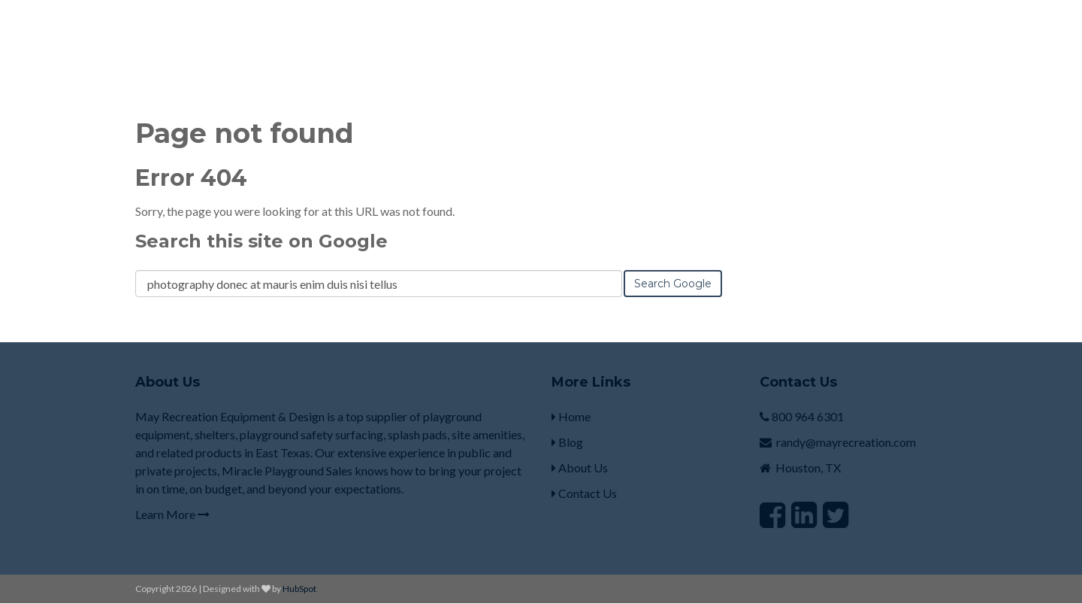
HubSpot (299, 588)
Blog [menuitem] (567, 442)
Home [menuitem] (571, 416)
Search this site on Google (261, 241)
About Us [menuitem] (580, 467)
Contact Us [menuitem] (584, 493)
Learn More (172, 514)
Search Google (673, 283)
